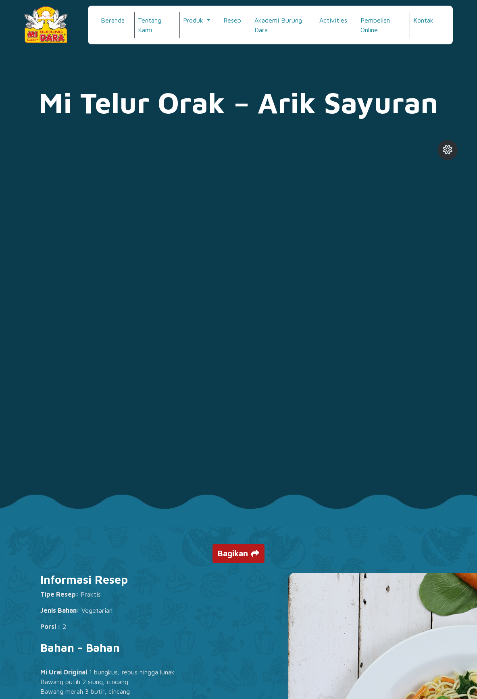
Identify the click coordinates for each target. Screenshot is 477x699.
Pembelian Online (375, 25)
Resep (232, 20)
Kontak (423, 20)
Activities (333, 20)
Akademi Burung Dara (278, 25)
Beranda (113, 20)
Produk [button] (194, 20)
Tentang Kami (149, 25)
